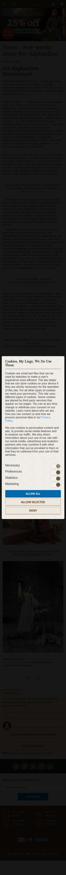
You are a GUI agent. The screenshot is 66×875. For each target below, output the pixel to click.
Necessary (12, 465)
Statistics (11, 477)
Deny (33, 510)
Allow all (33, 494)
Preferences (13, 471)
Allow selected (33, 502)
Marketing (12, 484)
